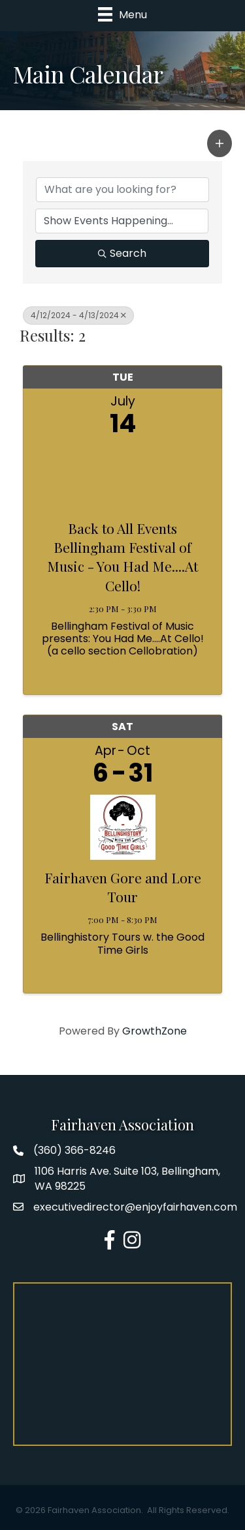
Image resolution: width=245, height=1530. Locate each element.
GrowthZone (154, 1030)
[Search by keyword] (122, 189)
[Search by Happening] (121, 221)
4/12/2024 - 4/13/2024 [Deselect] (78, 315)
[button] (219, 143)
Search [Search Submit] (122, 253)
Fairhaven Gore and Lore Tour (122, 886)
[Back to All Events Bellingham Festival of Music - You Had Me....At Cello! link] (122, 475)
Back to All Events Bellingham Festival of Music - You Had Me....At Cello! (122, 557)
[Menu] (122, 14)
